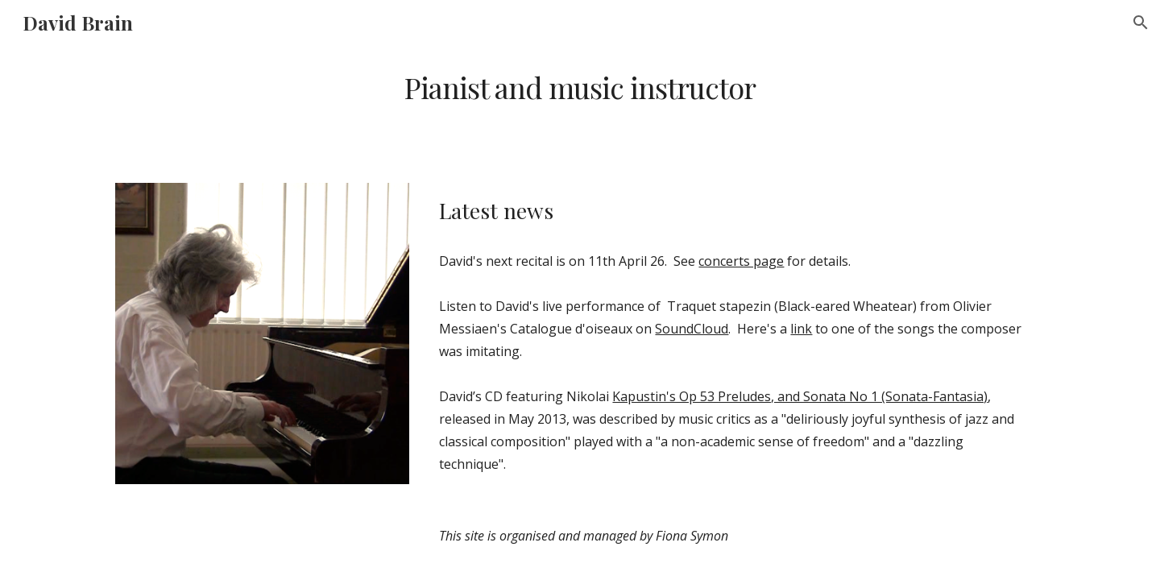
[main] (580, 87)
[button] (1140, 22)
